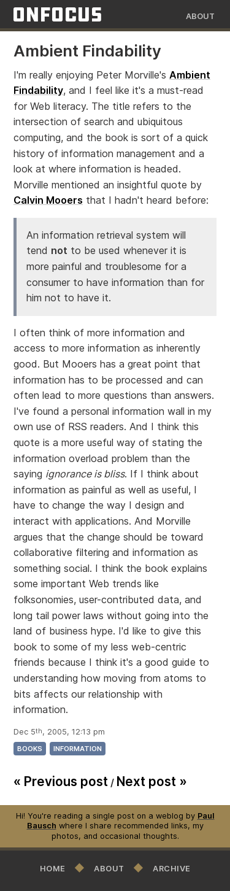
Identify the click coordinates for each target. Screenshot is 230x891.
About (200, 16)
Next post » (152, 781)
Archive (172, 868)
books (29, 748)
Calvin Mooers (48, 200)
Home (53, 868)
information (77, 748)
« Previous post (60, 781)
